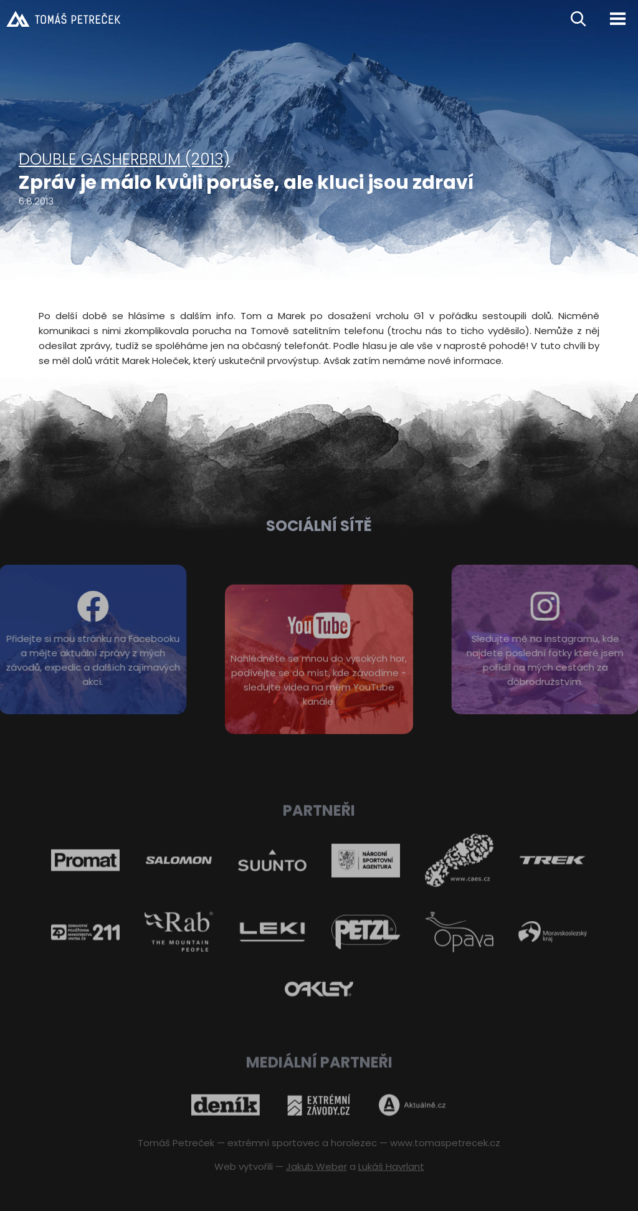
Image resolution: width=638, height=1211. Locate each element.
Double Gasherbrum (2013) (124, 159)
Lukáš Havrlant (391, 1166)
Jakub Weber (316, 1166)
